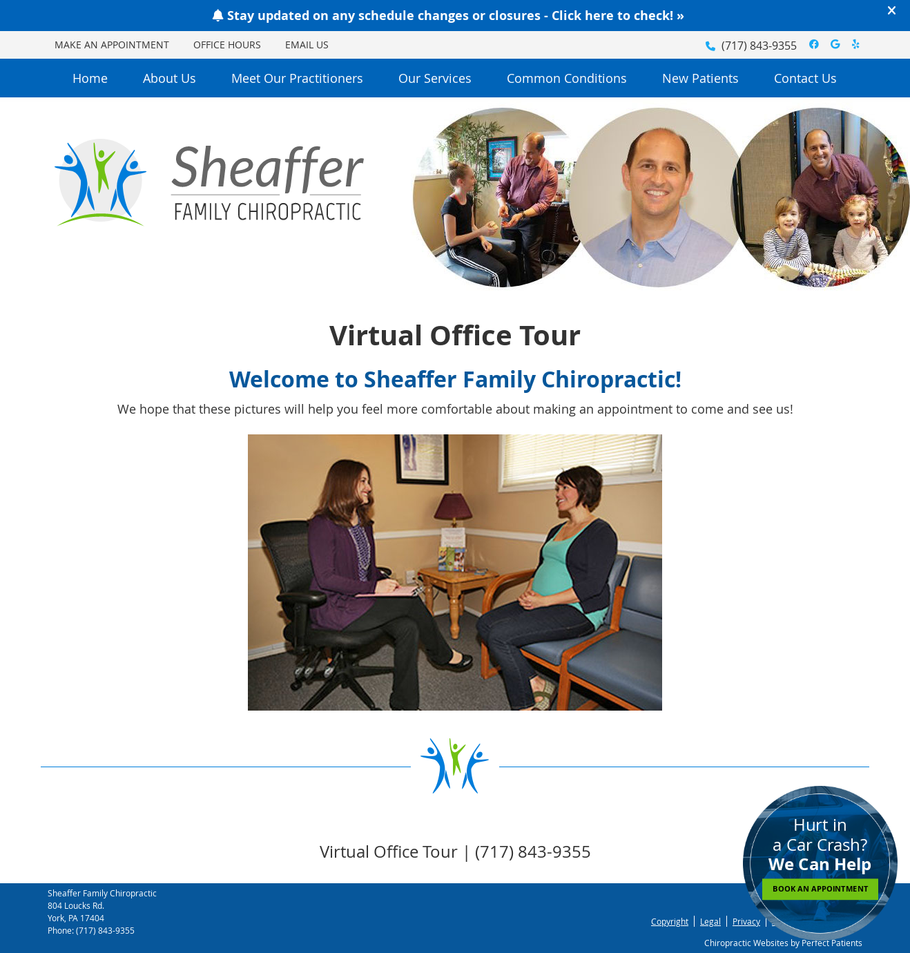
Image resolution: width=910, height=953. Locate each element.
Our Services (435, 78)
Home (90, 78)
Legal (710, 921)
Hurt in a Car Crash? (820, 857)
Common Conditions (567, 78)
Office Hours (227, 44)
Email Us (307, 44)
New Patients (700, 78)
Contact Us (805, 78)
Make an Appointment (112, 44)
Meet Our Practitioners (297, 78)
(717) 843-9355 (759, 45)
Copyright (669, 921)
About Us (169, 78)
